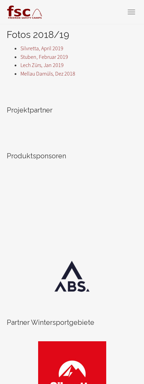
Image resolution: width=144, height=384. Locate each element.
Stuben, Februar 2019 (44, 57)
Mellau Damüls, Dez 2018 (47, 73)
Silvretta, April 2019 (41, 48)
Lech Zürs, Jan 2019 (42, 65)
